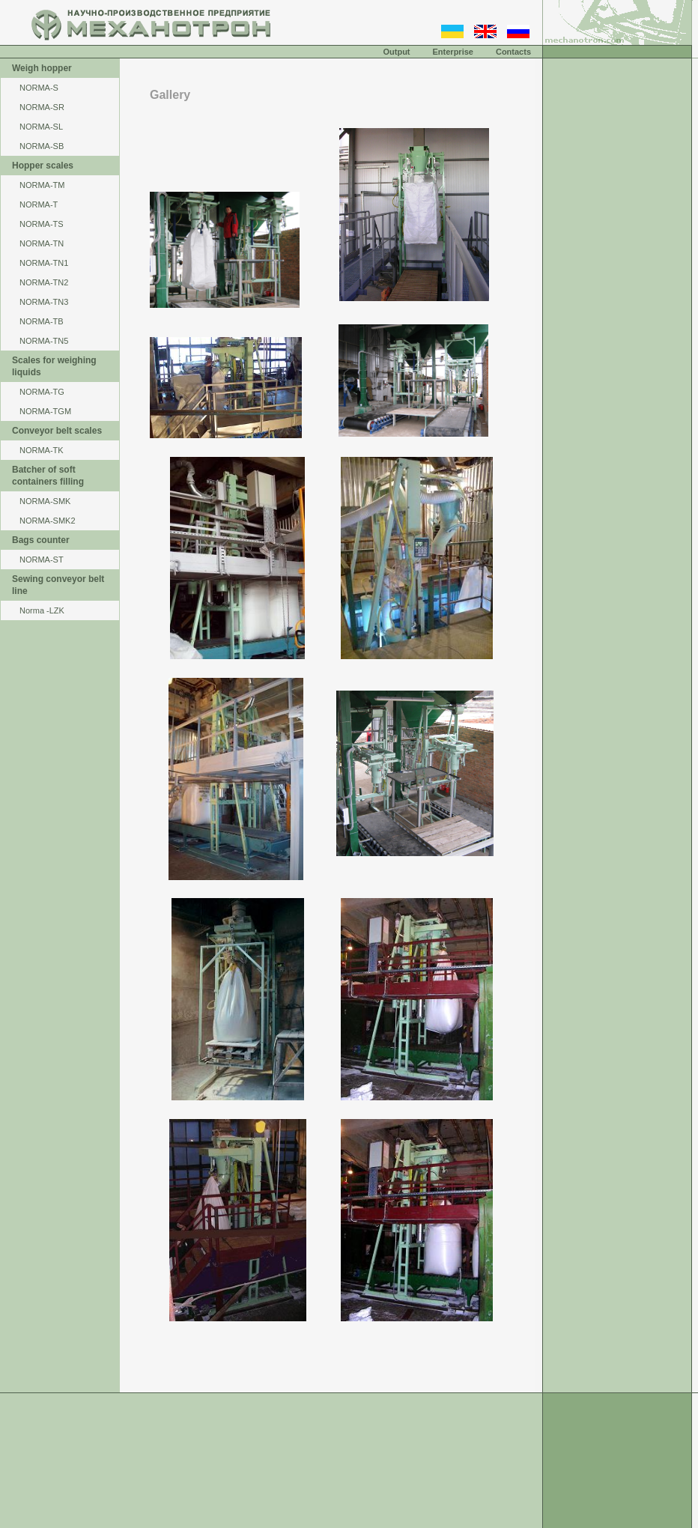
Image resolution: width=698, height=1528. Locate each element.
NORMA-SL (41, 126)
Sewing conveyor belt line (58, 585)
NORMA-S (38, 87)
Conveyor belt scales (57, 430)
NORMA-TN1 (43, 262)
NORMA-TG (41, 391)
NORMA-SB (41, 146)
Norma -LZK (41, 610)
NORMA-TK (41, 450)
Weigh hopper (42, 68)
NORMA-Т (38, 204)
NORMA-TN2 (43, 282)
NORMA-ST (41, 559)
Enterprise (453, 51)
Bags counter (41, 540)
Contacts (513, 51)
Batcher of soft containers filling (48, 475)
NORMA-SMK (44, 501)
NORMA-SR (41, 107)
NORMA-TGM (45, 411)
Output (396, 51)
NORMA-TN (41, 243)
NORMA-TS (41, 223)
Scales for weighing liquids (54, 366)
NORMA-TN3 (43, 301)
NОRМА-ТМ (42, 185)
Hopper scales (42, 165)
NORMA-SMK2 (47, 520)
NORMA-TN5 (43, 340)
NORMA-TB (41, 321)
